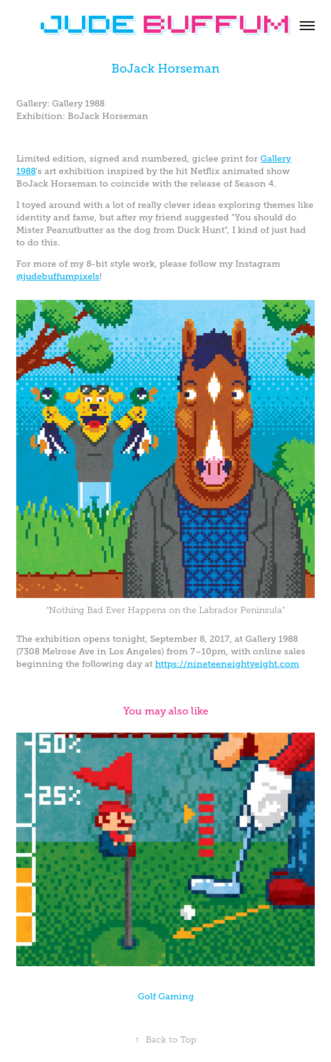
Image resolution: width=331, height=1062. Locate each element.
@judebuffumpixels (57, 276)
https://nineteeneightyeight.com (227, 664)
